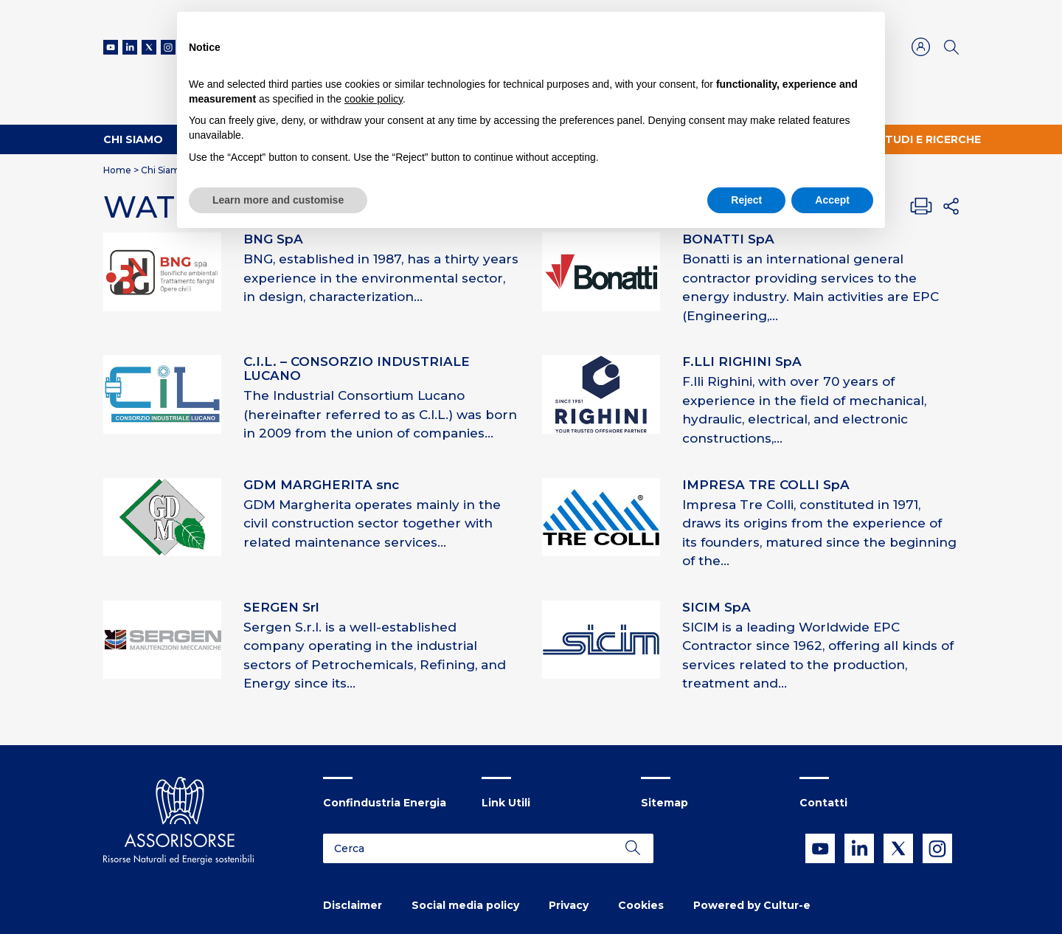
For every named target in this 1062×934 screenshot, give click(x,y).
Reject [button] (746, 200)
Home (117, 170)
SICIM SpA (716, 607)
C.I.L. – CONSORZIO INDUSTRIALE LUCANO (356, 368)
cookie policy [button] (373, 99)
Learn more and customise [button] (278, 200)
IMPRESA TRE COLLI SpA (766, 484)
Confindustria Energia (384, 802)
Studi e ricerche (929, 139)
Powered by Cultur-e (752, 905)
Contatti (823, 802)
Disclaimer (352, 905)
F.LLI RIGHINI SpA (742, 361)
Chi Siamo (133, 139)
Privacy (569, 905)
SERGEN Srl (281, 607)
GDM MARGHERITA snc (321, 484)
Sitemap (664, 802)
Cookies (641, 905)
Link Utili (506, 802)
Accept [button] (832, 200)
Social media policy (465, 905)
